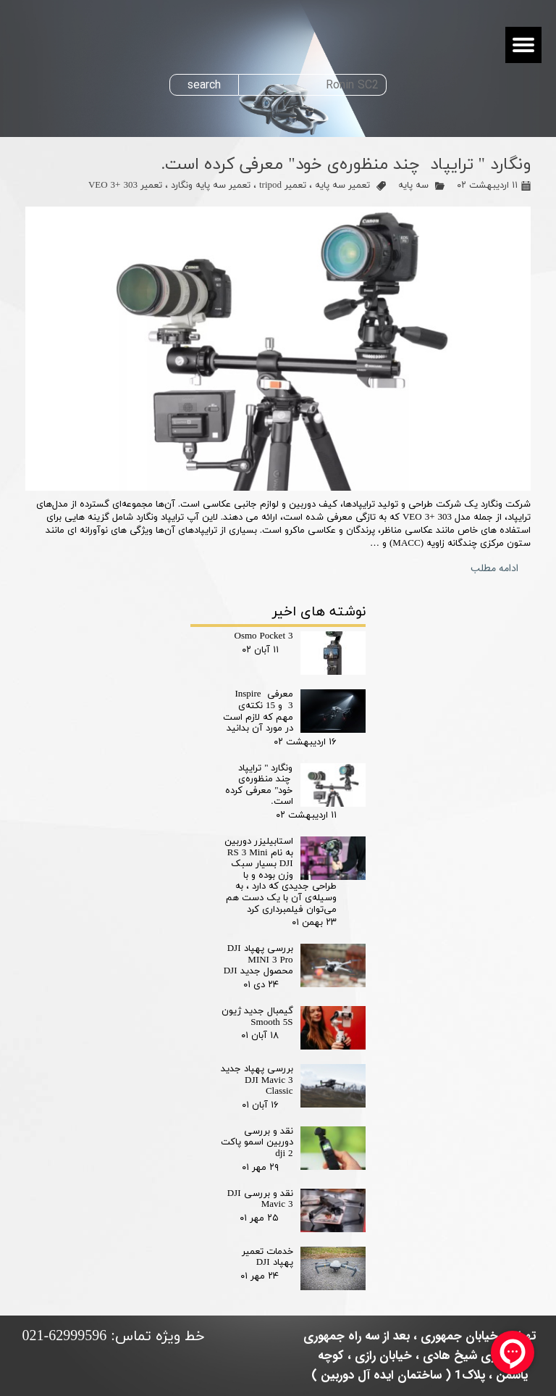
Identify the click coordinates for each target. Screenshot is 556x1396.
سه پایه (413, 185)
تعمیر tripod (282, 185)
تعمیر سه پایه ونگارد (210, 185)
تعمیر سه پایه (342, 185)
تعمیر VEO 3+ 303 (125, 185)
